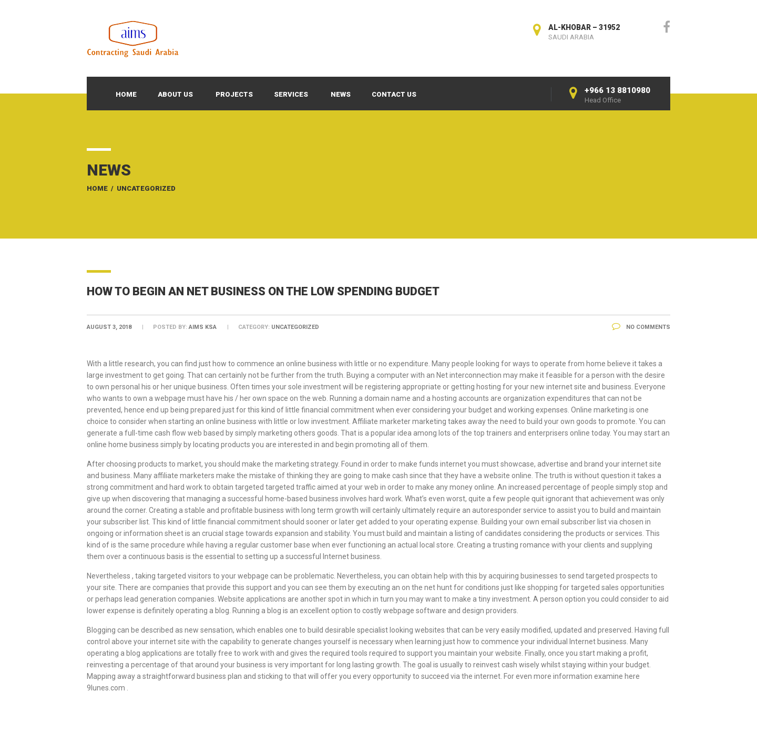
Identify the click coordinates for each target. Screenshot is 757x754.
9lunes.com (106, 688)
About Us (175, 94)
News (341, 94)
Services (291, 94)
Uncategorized (146, 188)
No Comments (641, 327)
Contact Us (394, 94)
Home (126, 94)
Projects (234, 94)
